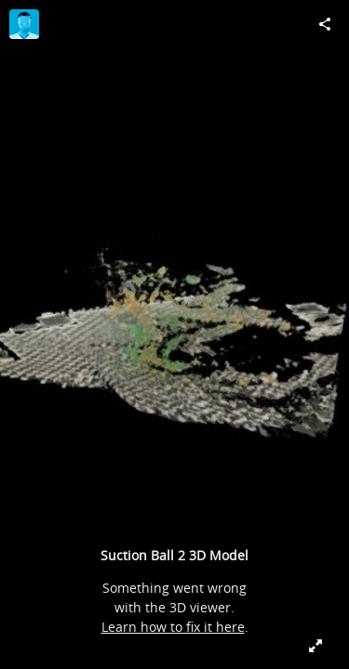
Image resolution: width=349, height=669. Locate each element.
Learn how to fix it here (173, 627)
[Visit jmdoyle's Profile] (24, 24)
